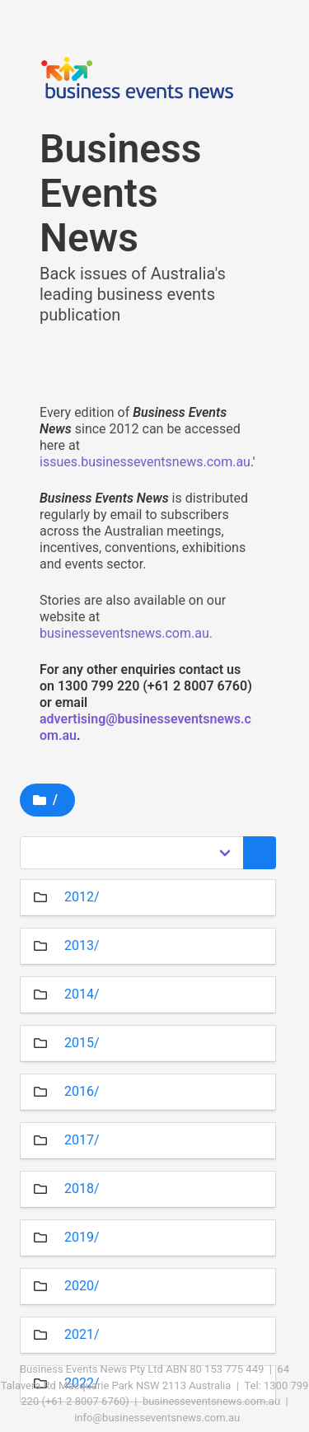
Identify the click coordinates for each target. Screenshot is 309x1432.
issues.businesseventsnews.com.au (145, 462)
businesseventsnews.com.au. (126, 633)
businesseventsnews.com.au (211, 1401)
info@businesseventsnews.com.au (157, 1417)
